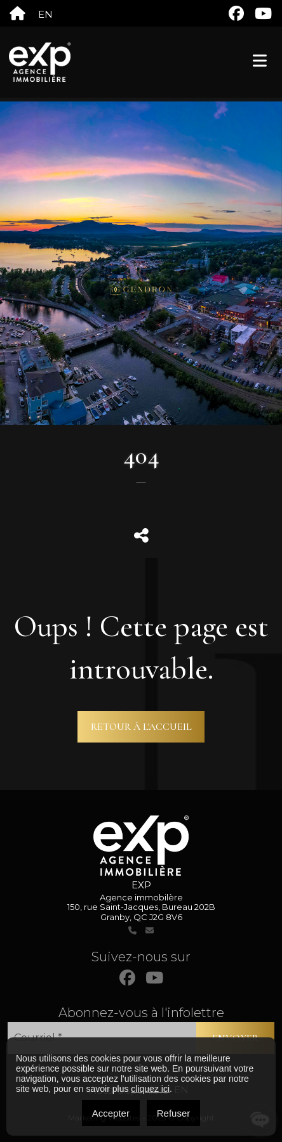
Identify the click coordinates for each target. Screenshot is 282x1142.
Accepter (111, 1113)
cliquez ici (150, 1089)
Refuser (174, 1113)
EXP (141, 885)
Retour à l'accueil (141, 726)
